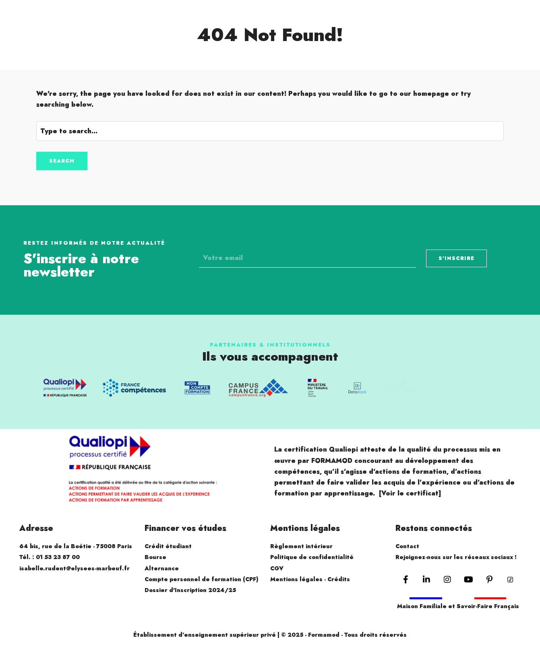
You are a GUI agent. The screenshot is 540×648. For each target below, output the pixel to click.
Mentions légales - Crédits (310, 579)
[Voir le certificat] (410, 493)
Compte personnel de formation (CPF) (202, 579)
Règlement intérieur (301, 546)
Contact (407, 546)
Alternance (162, 568)
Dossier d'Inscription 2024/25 (190, 590)
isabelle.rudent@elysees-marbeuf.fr (74, 568)
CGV (276, 568)
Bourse (155, 557)
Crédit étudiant (168, 546)
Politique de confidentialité (312, 557)
